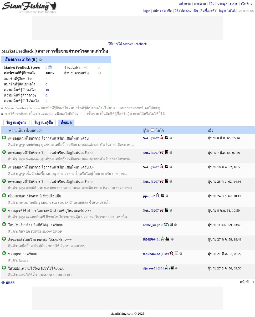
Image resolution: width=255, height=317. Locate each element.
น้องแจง (149, 239)
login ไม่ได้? (228, 11)
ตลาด (234, 4)
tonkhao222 (151, 254)
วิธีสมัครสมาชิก (186, 11)
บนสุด (7, 282)
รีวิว (211, 4)
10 (47, 90)
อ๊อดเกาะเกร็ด (17, 59)
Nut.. (146, 138)
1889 (165, 254)
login (146, 11)
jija (145, 196)
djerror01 (150, 268)
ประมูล (222, 4)
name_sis (149, 225)
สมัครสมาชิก (162, 11)
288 (160, 225)
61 (158, 239)
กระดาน (200, 4)
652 (152, 196)
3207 (155, 138)
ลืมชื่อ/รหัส (208, 11)
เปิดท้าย (247, 4)
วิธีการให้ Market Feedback (127, 44)
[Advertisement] (127, 28)
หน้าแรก (184, 4)
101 (161, 268)
